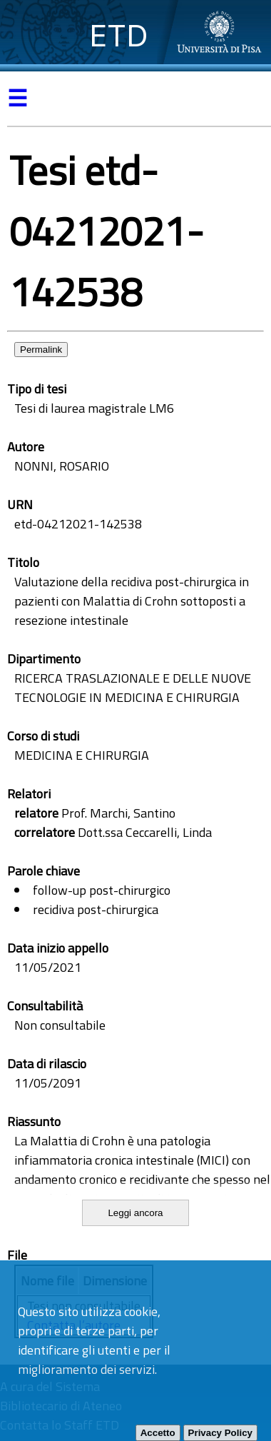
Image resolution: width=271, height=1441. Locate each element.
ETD (118, 35)
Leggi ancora (135, 1212)
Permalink (41, 349)
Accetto (157, 1432)
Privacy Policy (220, 1432)
